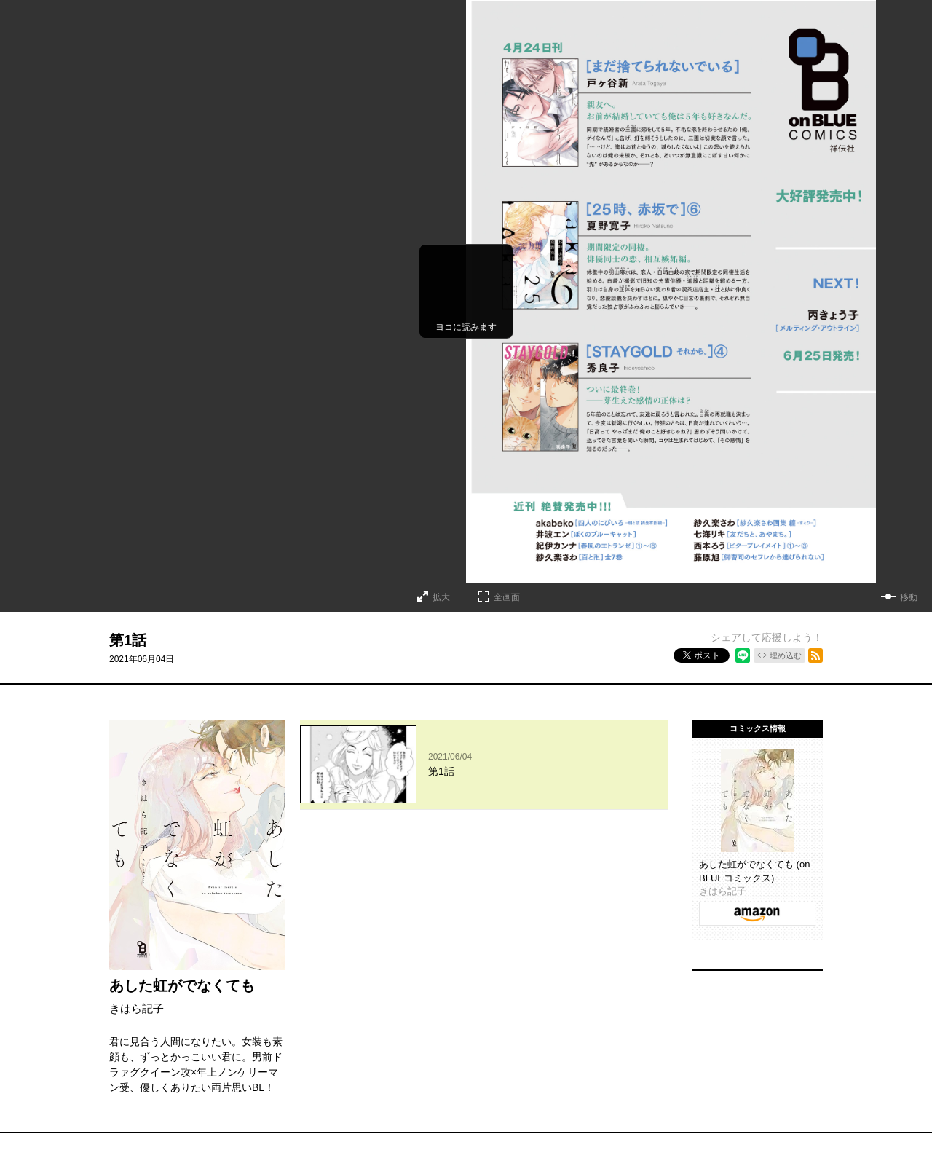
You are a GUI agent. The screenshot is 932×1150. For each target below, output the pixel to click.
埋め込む (786, 655)
